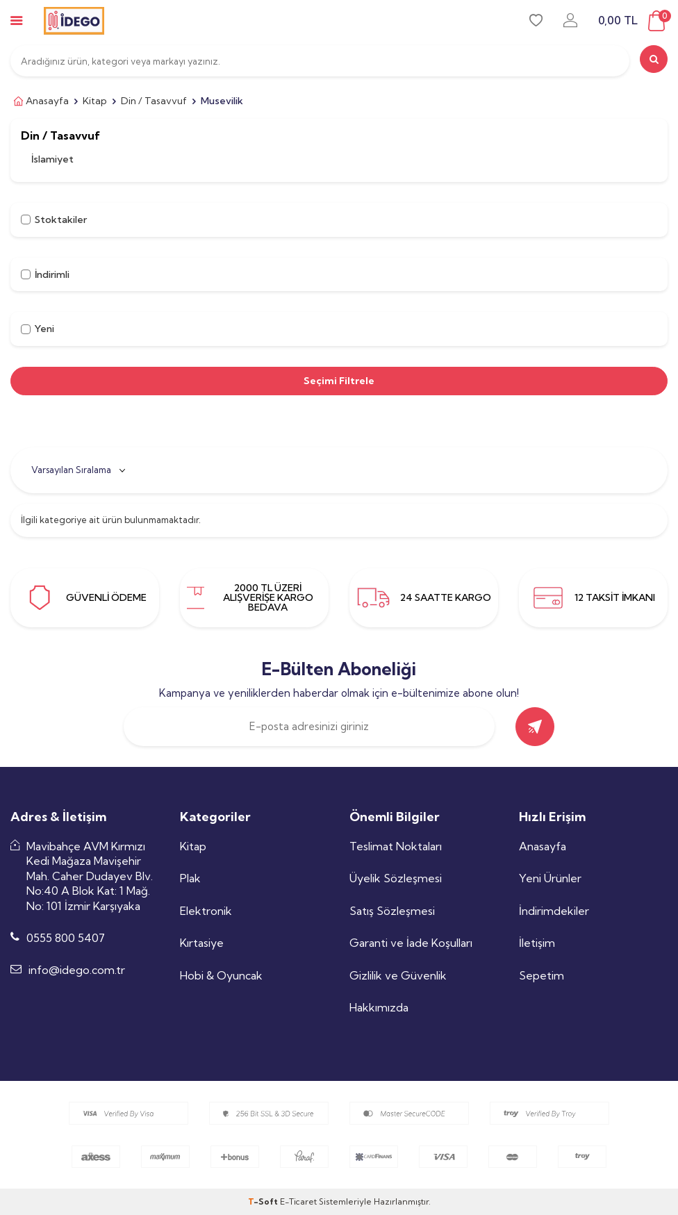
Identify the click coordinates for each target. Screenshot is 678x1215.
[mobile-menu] (16, 20)
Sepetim (541, 975)
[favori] (536, 20)
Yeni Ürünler (550, 878)
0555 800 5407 (65, 938)
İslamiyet (52, 159)
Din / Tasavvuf (154, 100)
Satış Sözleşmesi (392, 911)
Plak (190, 878)
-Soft (264, 1201)
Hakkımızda (378, 1007)
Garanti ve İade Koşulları (410, 943)
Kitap (95, 100)
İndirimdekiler (554, 911)
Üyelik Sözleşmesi (395, 878)
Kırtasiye (202, 943)
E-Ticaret (298, 1201)
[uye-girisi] (570, 20)
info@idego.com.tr (76, 970)
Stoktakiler (54, 219)
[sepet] (633, 21)
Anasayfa (39, 101)
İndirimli (45, 274)
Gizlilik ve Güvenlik (398, 975)
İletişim (537, 943)
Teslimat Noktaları (395, 846)
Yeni (37, 328)
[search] (654, 59)
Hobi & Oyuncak (221, 975)
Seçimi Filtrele (339, 380)
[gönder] (534, 726)
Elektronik (206, 911)
